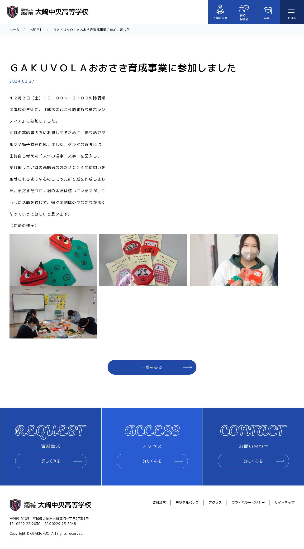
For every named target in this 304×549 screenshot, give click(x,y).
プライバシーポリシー (248, 502)
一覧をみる (152, 367)
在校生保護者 (244, 12)
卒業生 (268, 12)
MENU (292, 13)
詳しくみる (50, 461)
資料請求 (159, 502)
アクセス (215, 502)
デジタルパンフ (187, 502)
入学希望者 (220, 12)
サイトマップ (284, 502)
